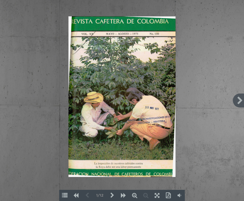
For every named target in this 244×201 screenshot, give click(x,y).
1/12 (99, 195)
